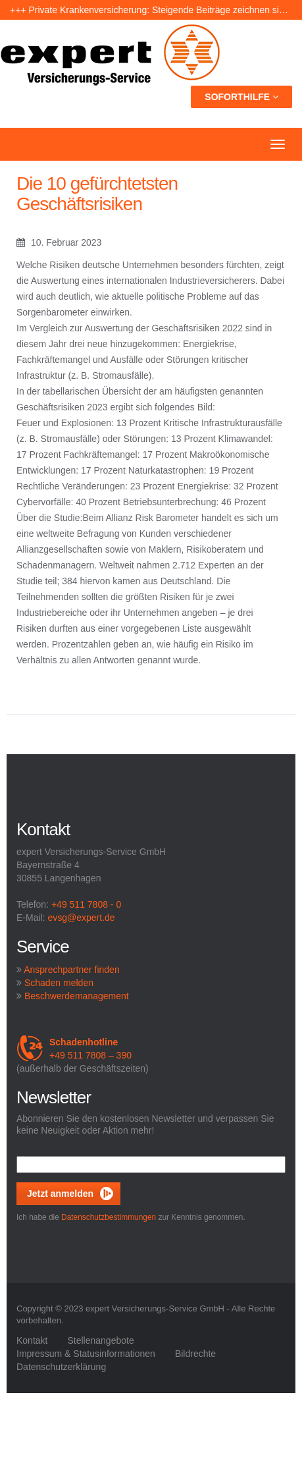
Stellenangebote (100, 1340)
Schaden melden (58, 982)
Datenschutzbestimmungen (108, 1217)
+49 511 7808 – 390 (74, 1048)
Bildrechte (195, 1353)
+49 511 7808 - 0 (86, 904)
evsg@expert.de (80, 917)
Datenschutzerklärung (61, 1367)
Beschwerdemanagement (76, 996)
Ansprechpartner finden (72, 969)
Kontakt (31, 1340)
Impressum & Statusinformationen (85, 1353)
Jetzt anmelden (60, 1193)
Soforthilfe (241, 97)
